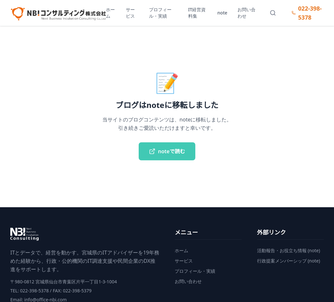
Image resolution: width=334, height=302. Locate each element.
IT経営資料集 (197, 12)
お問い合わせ (246, 12)
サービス (130, 12)
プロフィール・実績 (160, 12)
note (222, 13)
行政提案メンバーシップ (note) (288, 261)
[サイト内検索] (273, 13)
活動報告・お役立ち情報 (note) (288, 250)
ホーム (110, 12)
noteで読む (167, 151)
